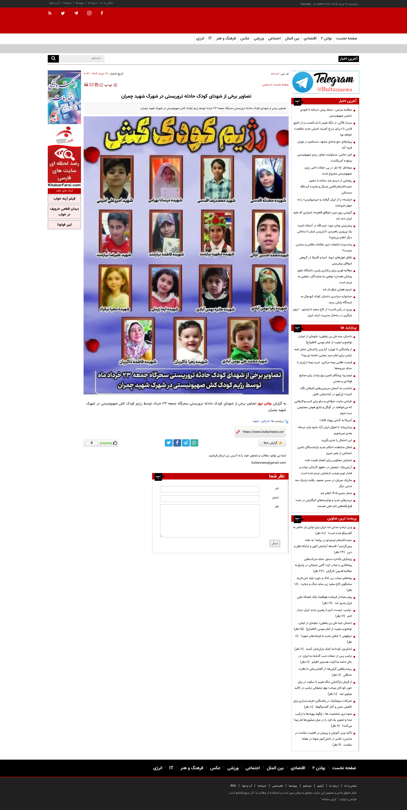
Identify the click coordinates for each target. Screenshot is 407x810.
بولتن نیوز (264, 404)
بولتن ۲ (326, 39)
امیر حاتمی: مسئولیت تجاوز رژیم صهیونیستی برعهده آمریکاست (324, 157)
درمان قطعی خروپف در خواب (64, 212)
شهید (256, 421)
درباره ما (92, 3)
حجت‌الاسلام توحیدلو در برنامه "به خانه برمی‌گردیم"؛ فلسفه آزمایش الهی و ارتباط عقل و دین (323, 546)
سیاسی (266, 85)
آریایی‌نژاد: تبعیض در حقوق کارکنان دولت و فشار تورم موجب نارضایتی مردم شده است (325, 470)
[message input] (210, 520)
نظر (277, 506)
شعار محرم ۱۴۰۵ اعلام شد (336, 493)
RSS (233, 786)
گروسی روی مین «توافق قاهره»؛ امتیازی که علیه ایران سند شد (322, 215)
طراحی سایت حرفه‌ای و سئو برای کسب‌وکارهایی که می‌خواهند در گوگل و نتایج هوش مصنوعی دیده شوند (323, 407)
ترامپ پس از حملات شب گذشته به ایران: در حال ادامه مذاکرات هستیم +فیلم (325, 659)
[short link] (263, 432)
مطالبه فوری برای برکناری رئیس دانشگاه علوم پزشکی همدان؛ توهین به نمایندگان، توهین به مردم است (324, 276)
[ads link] (325, 82)
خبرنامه (67, 3)
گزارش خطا (273, 443)
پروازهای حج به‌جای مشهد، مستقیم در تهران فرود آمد (324, 144)
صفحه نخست (346, 39)
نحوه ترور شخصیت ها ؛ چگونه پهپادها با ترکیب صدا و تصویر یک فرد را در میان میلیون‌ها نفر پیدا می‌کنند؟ (323, 720)
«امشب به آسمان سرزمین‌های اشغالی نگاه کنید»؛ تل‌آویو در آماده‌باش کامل (326, 391)
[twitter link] (169, 443)
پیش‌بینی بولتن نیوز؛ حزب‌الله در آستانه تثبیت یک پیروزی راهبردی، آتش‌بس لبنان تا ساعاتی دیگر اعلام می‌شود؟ (324, 231)
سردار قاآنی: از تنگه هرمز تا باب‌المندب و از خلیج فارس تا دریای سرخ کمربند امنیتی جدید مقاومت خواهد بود (323, 128)
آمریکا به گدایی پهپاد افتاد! (336, 420)
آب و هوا (54, 3)
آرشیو (320, 786)
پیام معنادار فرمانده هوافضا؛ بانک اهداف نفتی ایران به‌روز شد (324, 600)
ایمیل (275, 497)
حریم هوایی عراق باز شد (337, 289)
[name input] (210, 489)
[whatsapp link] (194, 443)
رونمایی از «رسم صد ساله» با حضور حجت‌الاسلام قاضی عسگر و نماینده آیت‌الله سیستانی (326, 186)
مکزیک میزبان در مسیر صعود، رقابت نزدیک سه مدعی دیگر (323, 483)
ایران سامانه (329, 799)
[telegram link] (186, 443)
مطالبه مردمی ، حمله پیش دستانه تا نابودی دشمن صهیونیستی (299, 58)
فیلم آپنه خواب (64, 199)
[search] (53, 59)
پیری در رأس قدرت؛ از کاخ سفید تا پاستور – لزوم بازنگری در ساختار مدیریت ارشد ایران (322, 312)
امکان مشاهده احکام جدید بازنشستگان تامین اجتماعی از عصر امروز (324, 450)
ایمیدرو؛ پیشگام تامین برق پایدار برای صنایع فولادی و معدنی (325, 378)
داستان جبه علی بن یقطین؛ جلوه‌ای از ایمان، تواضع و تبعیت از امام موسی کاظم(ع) (325, 339)
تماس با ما (107, 3)
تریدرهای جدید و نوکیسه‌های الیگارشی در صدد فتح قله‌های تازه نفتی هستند (323, 503)
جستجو (307, 786)
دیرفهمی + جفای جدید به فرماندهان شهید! (323, 639)
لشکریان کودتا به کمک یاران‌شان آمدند (323, 649)
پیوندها (80, 3)
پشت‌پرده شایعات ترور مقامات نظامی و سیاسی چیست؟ (324, 247)
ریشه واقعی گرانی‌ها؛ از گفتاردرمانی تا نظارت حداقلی (325, 672)
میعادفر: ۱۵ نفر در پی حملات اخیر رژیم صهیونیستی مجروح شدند (328, 170)
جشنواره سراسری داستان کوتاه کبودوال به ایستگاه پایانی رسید (326, 299)
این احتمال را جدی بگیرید (336, 440)
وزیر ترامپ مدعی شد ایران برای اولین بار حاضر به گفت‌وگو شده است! (322, 530)
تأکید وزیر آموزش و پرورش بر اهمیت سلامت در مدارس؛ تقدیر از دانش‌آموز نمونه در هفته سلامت (323, 739)
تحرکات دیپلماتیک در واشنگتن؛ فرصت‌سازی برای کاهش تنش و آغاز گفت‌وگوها (322, 704)
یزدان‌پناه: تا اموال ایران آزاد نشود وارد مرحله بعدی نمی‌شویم (325, 430)
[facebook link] (177, 443)
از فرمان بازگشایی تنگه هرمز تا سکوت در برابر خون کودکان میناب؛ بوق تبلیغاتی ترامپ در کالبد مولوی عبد (323, 688)
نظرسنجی (277, 786)
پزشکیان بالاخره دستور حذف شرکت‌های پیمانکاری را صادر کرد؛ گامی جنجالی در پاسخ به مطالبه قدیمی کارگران (323, 565)
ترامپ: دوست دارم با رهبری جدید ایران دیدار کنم (324, 613)
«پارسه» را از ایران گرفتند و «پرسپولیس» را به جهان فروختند (324, 202)
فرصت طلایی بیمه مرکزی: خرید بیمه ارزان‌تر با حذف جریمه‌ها (324, 365)
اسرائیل (265, 421)
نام (277, 488)
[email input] (210, 498)
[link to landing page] (333, 20)
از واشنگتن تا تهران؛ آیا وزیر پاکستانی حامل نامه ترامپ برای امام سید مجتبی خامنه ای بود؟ (323, 352)
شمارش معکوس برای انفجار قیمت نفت (328, 460)
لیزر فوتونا (64, 225)
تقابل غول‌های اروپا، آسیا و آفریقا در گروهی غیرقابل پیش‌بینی (325, 260)
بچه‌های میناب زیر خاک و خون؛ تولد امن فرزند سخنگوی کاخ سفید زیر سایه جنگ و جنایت (323, 584)
